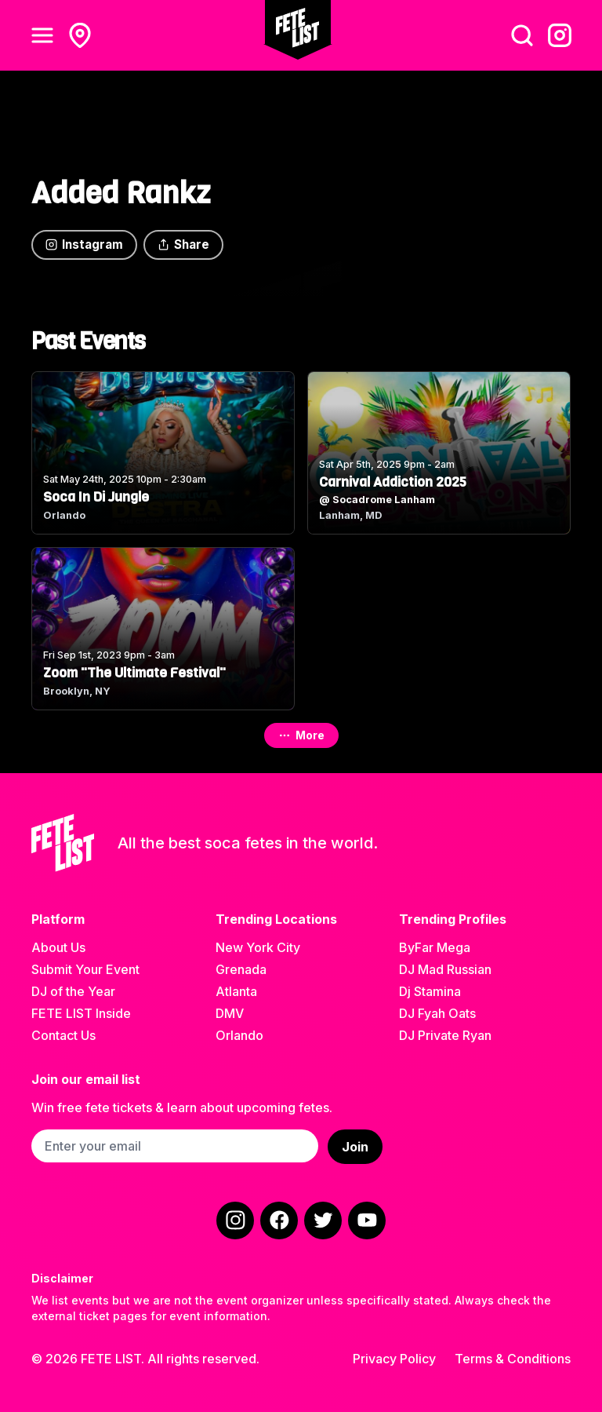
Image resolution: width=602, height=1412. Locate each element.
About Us (58, 947)
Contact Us (63, 1035)
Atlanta (236, 991)
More (301, 735)
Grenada (241, 969)
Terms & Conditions (513, 1358)
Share (183, 244)
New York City (258, 947)
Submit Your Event (85, 969)
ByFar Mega (434, 947)
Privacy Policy (394, 1358)
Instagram (84, 244)
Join (355, 1147)
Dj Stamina (430, 991)
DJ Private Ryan (445, 1035)
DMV (230, 1013)
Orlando (239, 1035)
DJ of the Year (73, 991)
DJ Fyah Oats (437, 1013)
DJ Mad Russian (445, 969)
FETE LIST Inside (81, 1013)
